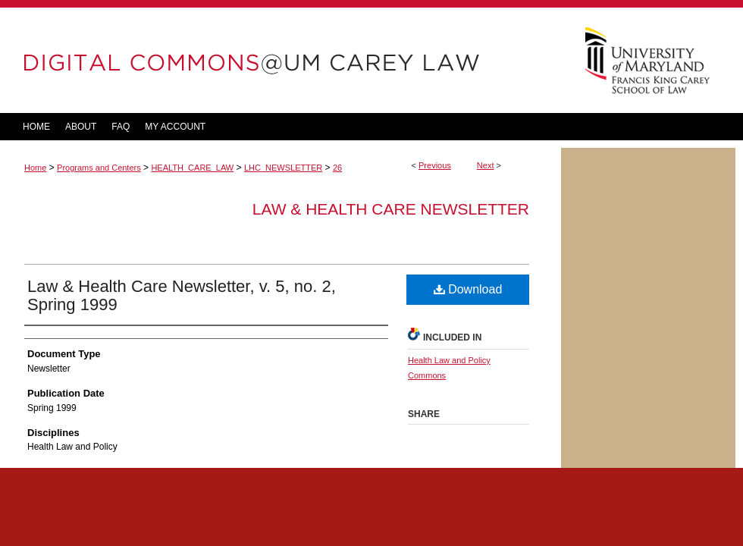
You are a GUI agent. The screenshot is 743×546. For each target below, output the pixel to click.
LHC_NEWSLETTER (283, 167)
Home (35, 167)
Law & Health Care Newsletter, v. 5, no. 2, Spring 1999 (181, 295)
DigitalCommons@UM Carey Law (280, 60)
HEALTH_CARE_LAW (192, 167)
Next (485, 165)
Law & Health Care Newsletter (390, 209)
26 (337, 167)
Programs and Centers (99, 167)
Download (468, 289)
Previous (435, 165)
